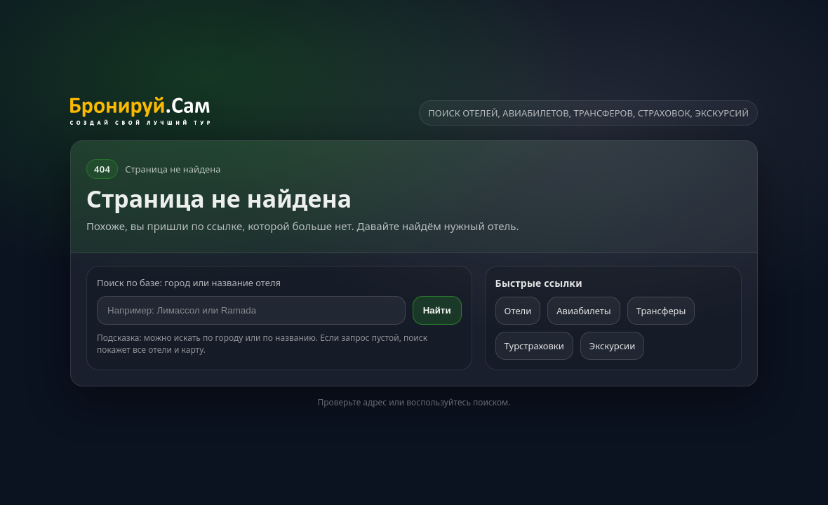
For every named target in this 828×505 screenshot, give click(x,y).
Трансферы (661, 310)
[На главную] (140, 113)
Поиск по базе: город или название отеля (189, 282)
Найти (437, 310)
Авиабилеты (583, 310)
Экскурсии (612, 345)
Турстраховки (534, 345)
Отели (518, 310)
